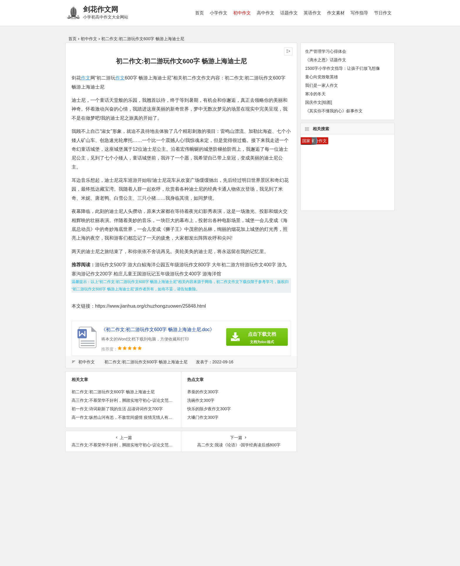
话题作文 (289, 12)
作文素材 (336, 12)
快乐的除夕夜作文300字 (209, 408)
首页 (199, 12)
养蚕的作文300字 (203, 391)
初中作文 (242, 12)
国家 (306, 140)
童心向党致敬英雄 (321, 76)
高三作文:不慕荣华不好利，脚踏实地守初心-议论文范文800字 (128, 400)
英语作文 (312, 12)
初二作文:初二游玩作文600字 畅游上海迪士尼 (145, 362)
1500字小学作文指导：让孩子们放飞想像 (342, 68)
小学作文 (218, 12)
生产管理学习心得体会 (325, 51)
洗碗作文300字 (200, 400)
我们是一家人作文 (321, 85)
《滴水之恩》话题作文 (325, 59)
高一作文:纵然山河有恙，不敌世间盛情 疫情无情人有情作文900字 (132, 417)
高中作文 (265, 12)
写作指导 (359, 12)
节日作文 (383, 12)
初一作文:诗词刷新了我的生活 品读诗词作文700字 (117, 408)
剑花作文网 (100, 9)
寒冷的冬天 (315, 93)
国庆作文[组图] (318, 102)
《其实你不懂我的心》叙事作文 (334, 111)
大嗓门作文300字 (203, 417)
